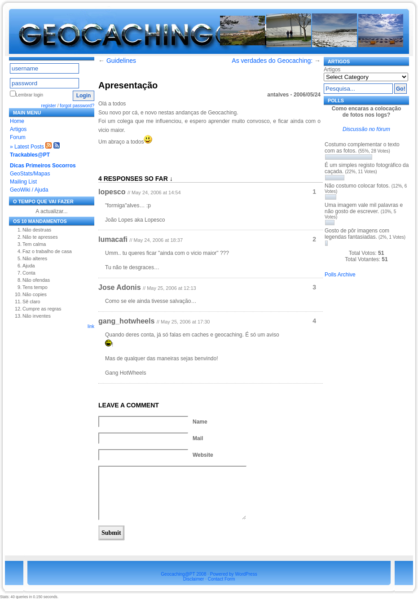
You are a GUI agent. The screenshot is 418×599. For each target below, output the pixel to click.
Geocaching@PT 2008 (183, 574)
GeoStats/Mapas (30, 174)
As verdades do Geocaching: (272, 60)
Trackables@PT (30, 155)
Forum (18, 137)
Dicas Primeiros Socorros (43, 165)
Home (17, 121)
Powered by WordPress (233, 574)
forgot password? (77, 105)
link (91, 326)
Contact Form (221, 579)
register (48, 105)
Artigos (18, 129)
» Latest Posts (27, 147)
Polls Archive (340, 274)
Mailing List (23, 182)
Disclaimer (193, 579)
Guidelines (121, 60)
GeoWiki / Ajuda (29, 190)
